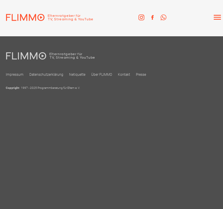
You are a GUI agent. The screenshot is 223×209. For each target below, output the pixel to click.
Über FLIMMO (101, 75)
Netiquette (77, 75)
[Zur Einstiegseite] (46, 17)
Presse (141, 75)
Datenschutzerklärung (46, 75)
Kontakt (124, 75)
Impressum (15, 75)
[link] (141, 17)
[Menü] (217, 17)
